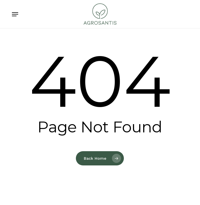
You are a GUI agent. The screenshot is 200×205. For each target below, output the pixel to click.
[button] (15, 14)
